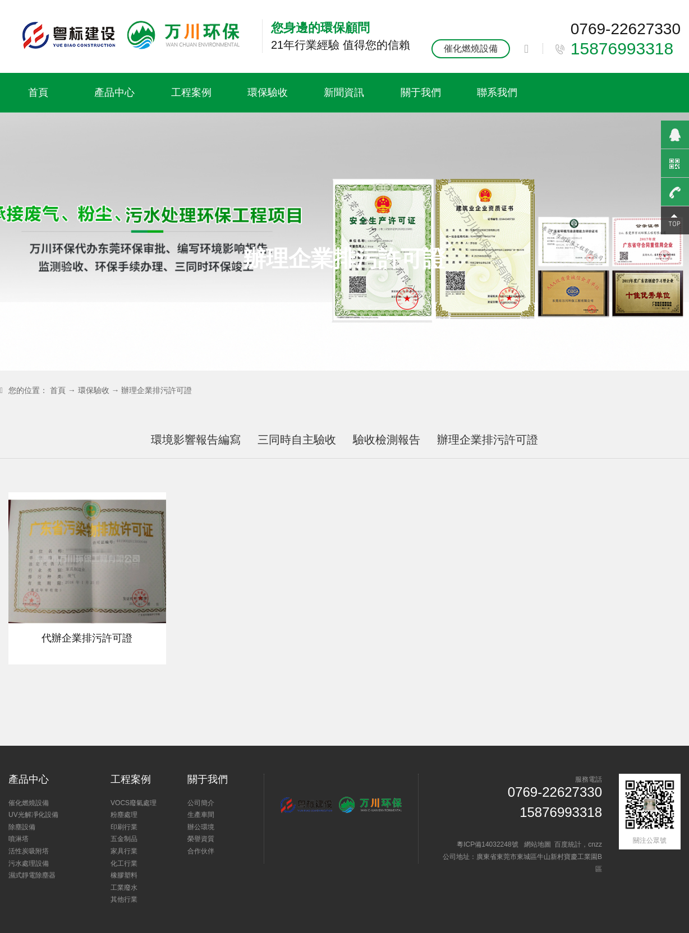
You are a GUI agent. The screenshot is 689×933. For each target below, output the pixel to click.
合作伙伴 (200, 851)
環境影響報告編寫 (196, 439)
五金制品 (124, 839)
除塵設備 (21, 827)
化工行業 (124, 863)
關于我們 (421, 92)
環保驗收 (267, 92)
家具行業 (124, 851)
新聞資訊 (344, 92)
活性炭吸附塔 (28, 851)
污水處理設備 (28, 863)
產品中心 (114, 92)
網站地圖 (537, 844)
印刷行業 (124, 827)
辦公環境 (200, 827)
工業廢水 (124, 888)
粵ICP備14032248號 (487, 844)
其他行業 (124, 899)
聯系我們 (497, 92)
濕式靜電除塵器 (32, 875)
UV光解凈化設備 (33, 815)
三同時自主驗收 (297, 439)
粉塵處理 (124, 815)
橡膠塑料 (124, 875)
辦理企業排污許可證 (156, 390)
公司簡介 (200, 803)
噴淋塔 (18, 839)
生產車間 (200, 815)
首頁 (38, 92)
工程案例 (191, 92)
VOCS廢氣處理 (134, 803)
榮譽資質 (200, 839)
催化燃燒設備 (471, 48)
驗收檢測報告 (386, 439)
